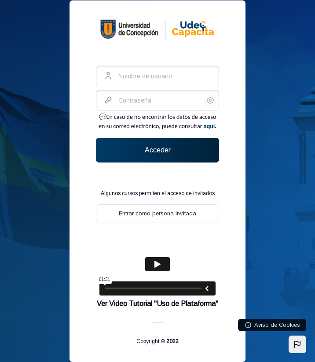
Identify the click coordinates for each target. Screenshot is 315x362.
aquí (209, 126)
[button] (297, 344)
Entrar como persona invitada (157, 213)
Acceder (158, 150)
